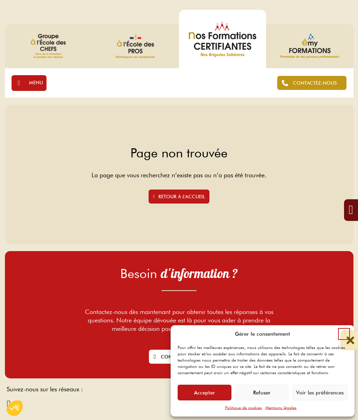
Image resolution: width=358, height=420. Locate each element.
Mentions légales (280, 407)
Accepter (204, 393)
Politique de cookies (243, 407)
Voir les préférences (320, 393)
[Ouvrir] (29, 83)
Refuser (262, 393)
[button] (344, 333)
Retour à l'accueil (179, 196)
